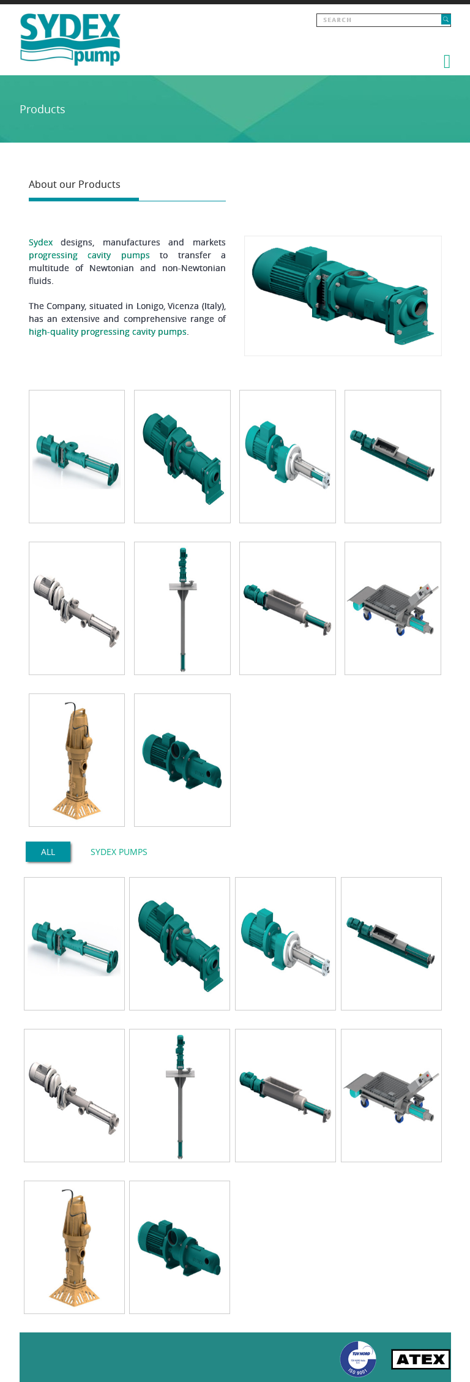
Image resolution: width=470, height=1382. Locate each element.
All (48, 851)
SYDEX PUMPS (119, 851)
